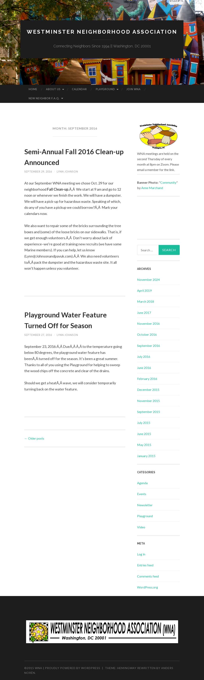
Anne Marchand (152, 188)
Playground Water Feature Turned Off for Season (69, 325)
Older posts (34, 449)
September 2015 (148, 412)
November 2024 (148, 279)
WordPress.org (147, 587)
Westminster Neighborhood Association (102, 31)
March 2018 (145, 301)
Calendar (79, 89)
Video (141, 527)
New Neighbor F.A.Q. (44, 98)
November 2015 (148, 401)
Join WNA (133, 89)
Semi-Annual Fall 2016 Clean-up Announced (69, 156)
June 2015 (144, 434)
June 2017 (144, 312)
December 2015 (148, 389)
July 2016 (143, 356)
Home (33, 89)
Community (168, 182)
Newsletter (145, 505)
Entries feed (145, 565)
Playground (105, 89)
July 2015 (143, 422)
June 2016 (144, 368)
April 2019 (144, 290)
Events (141, 494)
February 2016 (147, 378)
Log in (141, 554)
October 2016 (147, 334)
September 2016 (148, 345)
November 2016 (148, 323)
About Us (53, 89)
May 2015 (144, 445)
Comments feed (148, 576)
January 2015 (146, 456)
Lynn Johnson (72, 171)
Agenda (142, 483)
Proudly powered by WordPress (72, 668)
